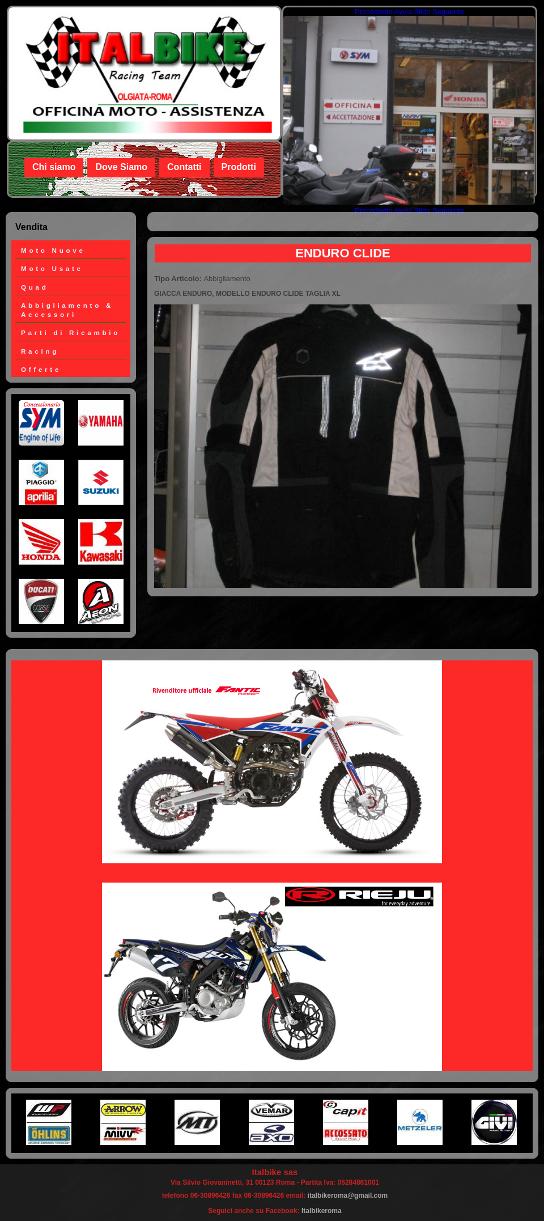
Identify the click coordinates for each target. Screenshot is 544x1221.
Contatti (184, 167)
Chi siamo (53, 167)
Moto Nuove (53, 250)
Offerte (41, 369)
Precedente (374, 11)
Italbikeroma (321, 1211)
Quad (35, 287)
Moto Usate (52, 268)
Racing (40, 351)
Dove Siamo (121, 167)
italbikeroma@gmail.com (348, 1195)
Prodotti (239, 167)
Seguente (448, 11)
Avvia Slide (412, 11)
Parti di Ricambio (70, 332)
